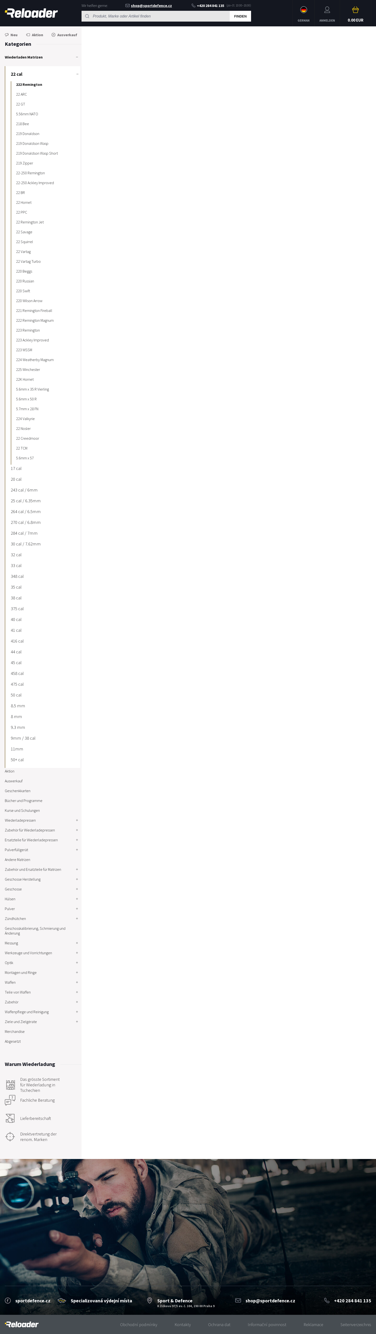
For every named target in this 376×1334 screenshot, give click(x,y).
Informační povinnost (267, 1324)
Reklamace (313, 1324)
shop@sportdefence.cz (148, 5)
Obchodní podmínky (138, 1324)
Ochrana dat (219, 1324)
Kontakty (183, 1324)
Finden (240, 16)
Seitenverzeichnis (356, 1324)
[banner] (22, 1325)
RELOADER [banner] (31, 13)
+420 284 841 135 (208, 5)
